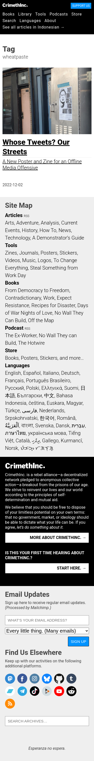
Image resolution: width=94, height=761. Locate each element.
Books (9, 14)
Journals (28, 253)
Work (49, 298)
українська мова (47, 433)
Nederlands (51, 411)
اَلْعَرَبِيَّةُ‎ (12, 426)
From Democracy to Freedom (37, 290)
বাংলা (27, 426)
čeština (36, 403)
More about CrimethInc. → (58, 537)
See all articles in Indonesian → (34, 27)
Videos (12, 260)
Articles (14, 215)
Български (29, 396)
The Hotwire (31, 343)
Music (28, 260)
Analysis (50, 223)
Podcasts (59, 14)
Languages (30, 20)
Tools (40, 14)
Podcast (14, 328)
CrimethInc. (15, 5)
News (64, 230)
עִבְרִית (78, 426)
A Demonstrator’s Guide (58, 238)
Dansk (62, 426)
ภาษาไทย (15, 433)
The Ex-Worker (21, 335)
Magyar (74, 403)
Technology (17, 238)
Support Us (81, 6)
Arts (9, 223)
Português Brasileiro (48, 380)
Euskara (55, 403)
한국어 (47, 418)
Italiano (51, 373)
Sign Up (78, 641)
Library (25, 14)
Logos (44, 260)
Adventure (27, 223)
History (29, 230)
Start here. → (71, 568)
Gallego (50, 441)
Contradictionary (23, 298)
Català (23, 441)
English (13, 373)
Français (14, 380)
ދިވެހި (36, 441)
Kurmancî (71, 441)
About (50, 20)
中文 (49, 396)
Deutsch (70, 373)
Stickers (68, 253)
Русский (14, 388)
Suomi (71, 388)
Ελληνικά (51, 388)
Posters (49, 253)
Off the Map (41, 320)
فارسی (29, 411)
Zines (11, 253)
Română (66, 418)
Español (32, 373)
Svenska (44, 426)
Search (9, 20)
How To (48, 230)
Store (76, 14)
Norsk (11, 448)
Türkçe (12, 411)
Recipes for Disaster (53, 305)
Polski (32, 388)
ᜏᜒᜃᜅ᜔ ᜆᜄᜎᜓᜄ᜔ (36, 448)
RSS (26, 216)
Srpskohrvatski (21, 418)
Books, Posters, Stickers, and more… (44, 358)
